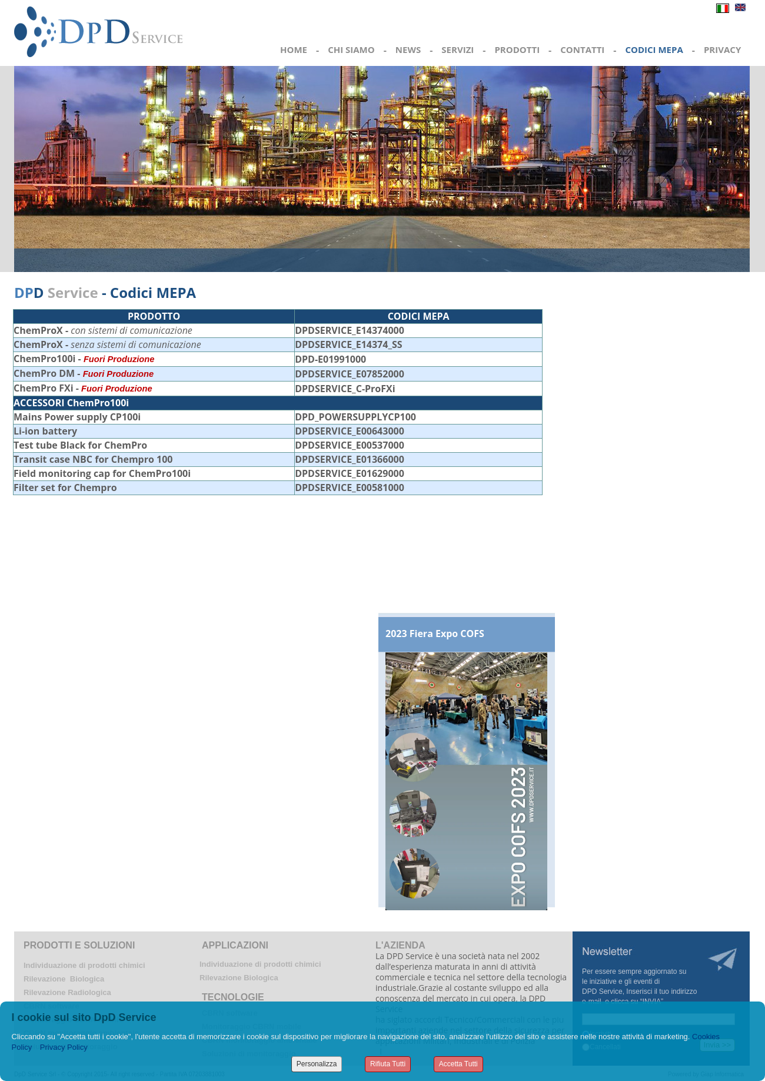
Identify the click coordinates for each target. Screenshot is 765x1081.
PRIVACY (722, 49)
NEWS (408, 49)
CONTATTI (582, 49)
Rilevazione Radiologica (67, 992)
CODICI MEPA (654, 49)
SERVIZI (457, 49)
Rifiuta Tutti (387, 1064)
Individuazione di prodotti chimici (84, 965)
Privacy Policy (64, 1047)
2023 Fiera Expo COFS (434, 633)
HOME (293, 49)
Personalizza (317, 1064)
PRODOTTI (517, 49)
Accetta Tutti (458, 1064)
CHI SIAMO (351, 49)
